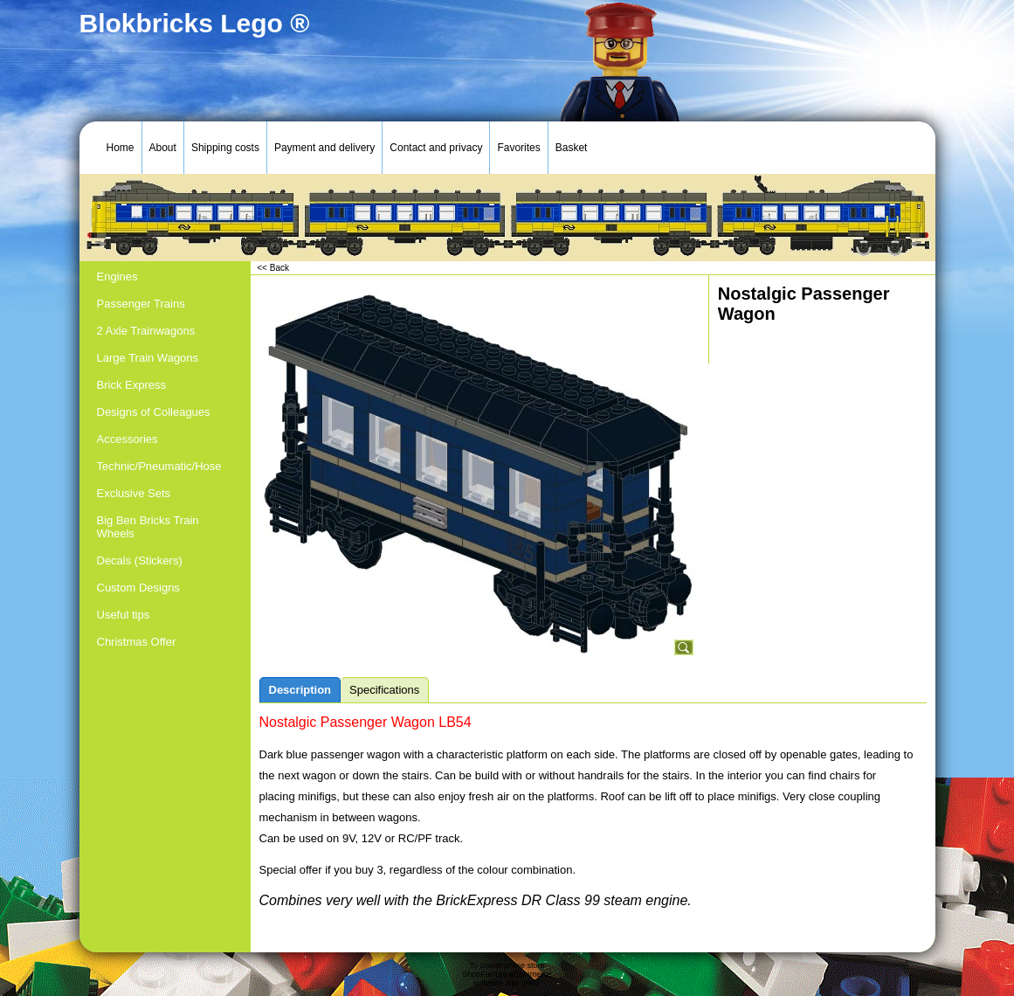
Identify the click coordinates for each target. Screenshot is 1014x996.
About (162, 148)
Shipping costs (225, 148)
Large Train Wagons (148, 357)
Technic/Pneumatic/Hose (159, 466)
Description (300, 689)
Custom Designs (138, 587)
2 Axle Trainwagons (146, 330)
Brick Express (131, 384)
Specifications (384, 689)
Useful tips (123, 614)
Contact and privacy (436, 148)
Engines (117, 276)
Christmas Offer (136, 641)
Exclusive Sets (134, 493)
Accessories (127, 439)
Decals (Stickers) (140, 560)
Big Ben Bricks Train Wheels (148, 527)
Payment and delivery (324, 148)
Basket (571, 148)
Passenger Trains (141, 303)
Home (121, 148)
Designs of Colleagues (153, 411)
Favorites (518, 148)
